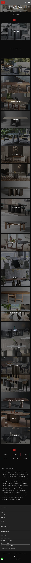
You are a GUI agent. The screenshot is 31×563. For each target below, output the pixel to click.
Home (6, 9)
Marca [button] (5, 454)
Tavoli (17, 9)
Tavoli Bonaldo (23, 9)
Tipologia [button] (15, 458)
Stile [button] (6, 458)
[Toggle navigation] (29, 2)
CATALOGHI (3, 512)
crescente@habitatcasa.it (9, 548)
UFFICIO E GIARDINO (5, 531)
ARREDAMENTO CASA (5, 526)
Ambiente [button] (15, 454)
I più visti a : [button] (25, 458)
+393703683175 (10, 545)
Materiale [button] (25, 454)
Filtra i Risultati (15, 14)
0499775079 (6, 543)
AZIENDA (3, 509)
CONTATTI (3, 517)
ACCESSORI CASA (4, 529)
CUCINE (2, 524)
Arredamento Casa (11, 9)
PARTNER (3, 514)
